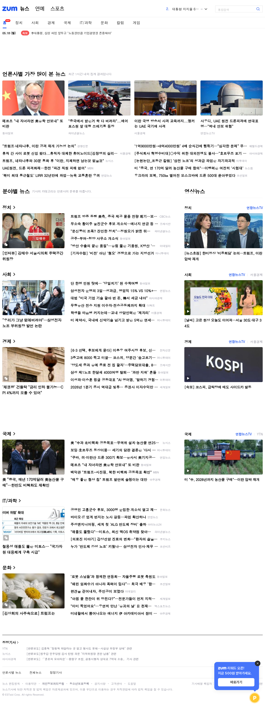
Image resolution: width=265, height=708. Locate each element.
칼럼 (120, 22)
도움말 (132, 683)
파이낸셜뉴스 (76, 133)
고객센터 (116, 683)
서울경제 (139, 133)
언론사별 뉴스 (11, 672)
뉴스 (24, 9)
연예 (39, 9)
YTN (260, 434)
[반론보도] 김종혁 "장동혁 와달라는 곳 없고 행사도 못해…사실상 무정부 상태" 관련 (79, 648)
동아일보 (7, 133)
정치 (19, 22)
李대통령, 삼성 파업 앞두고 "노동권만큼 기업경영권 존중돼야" (71, 33)
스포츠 (57, 9)
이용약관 (30, 683)
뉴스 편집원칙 (11, 683)
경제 (51, 22)
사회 (35, 22)
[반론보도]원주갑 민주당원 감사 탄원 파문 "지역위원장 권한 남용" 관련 (71, 654)
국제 (67, 22)
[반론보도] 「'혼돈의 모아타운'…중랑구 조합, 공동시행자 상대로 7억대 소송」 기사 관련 (82, 659)
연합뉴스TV (207, 133)
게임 (136, 22)
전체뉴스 (35, 672)
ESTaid (9, 694)
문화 (104, 22)
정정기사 (9, 642)
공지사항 (100, 683)
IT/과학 (86, 22)
